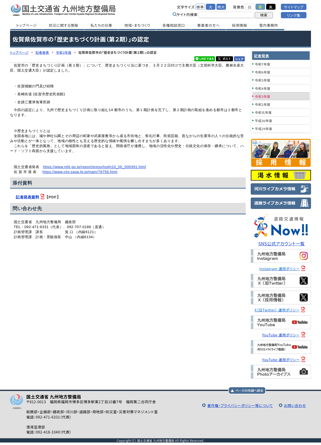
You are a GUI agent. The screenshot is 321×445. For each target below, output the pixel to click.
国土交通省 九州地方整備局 (63, 10)
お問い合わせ (295, 405)
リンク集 (293, 15)
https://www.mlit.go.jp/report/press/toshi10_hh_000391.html (94, 167)
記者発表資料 (27, 197)
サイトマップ (293, 7)
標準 (200, 7)
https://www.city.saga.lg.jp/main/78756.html (79, 172)
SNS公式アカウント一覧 (281, 243)
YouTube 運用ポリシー (281, 334)
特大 (221, 7)
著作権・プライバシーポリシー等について (240, 405)
